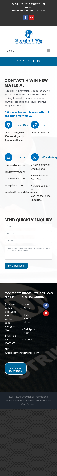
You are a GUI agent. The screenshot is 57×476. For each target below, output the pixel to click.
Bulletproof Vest (28, 330)
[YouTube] (46, 313)
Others (28, 339)
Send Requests (16, 265)
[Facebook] (46, 306)
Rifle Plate (27, 306)
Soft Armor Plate (27, 318)
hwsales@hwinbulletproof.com (28, 10)
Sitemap (31, 404)
